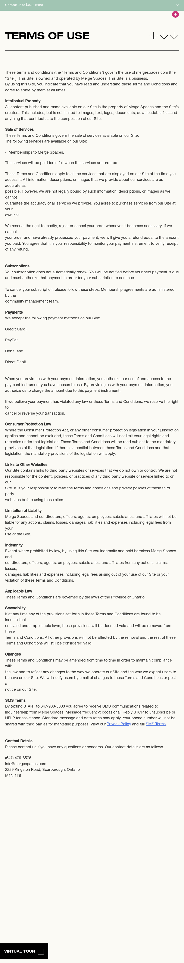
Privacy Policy (119, 724)
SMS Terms (156, 724)
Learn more (34, 5)
